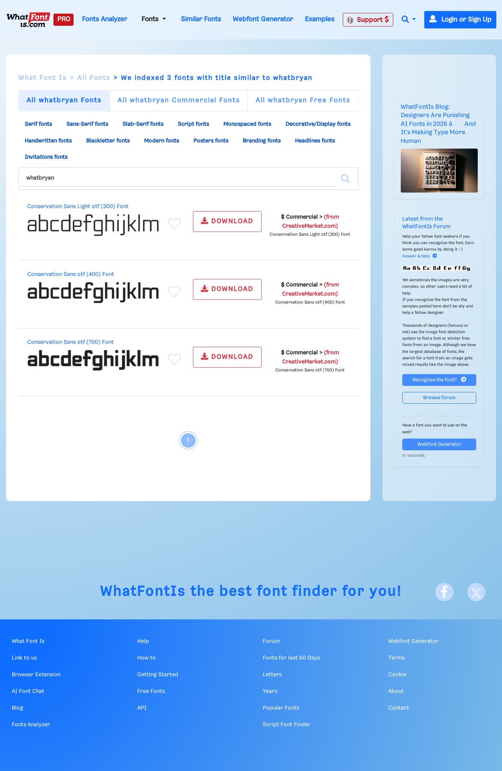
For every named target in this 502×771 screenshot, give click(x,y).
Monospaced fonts (247, 124)
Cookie (397, 675)
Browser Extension (36, 675)
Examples (319, 19)
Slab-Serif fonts (142, 124)
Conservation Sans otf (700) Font (70, 342)
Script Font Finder (287, 725)
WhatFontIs (143, 592)
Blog (17, 708)
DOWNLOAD (227, 221)
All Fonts (93, 78)
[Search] (345, 178)
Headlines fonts (315, 141)
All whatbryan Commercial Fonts (179, 100)
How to (146, 658)
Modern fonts (161, 141)
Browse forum (439, 397)
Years (270, 691)
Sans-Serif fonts (87, 124)
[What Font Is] (28, 19)
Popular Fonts (281, 708)
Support (368, 20)
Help (143, 641)
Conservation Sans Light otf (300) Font (78, 207)
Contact (398, 708)
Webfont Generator (263, 19)
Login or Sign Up (460, 19)
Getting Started (157, 675)
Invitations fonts (46, 157)
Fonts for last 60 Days (291, 658)
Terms (396, 658)
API (141, 708)
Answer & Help (419, 256)
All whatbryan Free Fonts (303, 100)
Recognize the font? (439, 379)
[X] (476, 592)
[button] (409, 20)
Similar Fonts (201, 19)
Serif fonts (38, 124)
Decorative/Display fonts (318, 124)
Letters (272, 675)
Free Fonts (151, 691)
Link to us (24, 658)
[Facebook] (444, 592)
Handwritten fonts (48, 141)
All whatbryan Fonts (64, 100)
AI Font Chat (28, 691)
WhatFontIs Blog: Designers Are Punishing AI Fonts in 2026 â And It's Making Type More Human (438, 124)
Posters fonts (210, 141)
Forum (271, 641)
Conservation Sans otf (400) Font (70, 274)
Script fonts (193, 124)
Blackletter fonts (108, 141)
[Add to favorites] (174, 223)
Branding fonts (262, 141)
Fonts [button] (150, 19)
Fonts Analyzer (104, 19)
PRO (63, 19)
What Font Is (42, 78)
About (396, 691)
